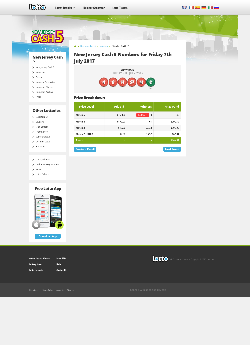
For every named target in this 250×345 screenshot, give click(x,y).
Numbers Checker (45, 87)
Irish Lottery (42, 127)
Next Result (172, 149)
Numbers (40, 72)
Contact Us (61, 270)
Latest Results (65, 8)
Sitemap (70, 290)
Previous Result (85, 149)
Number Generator (94, 8)
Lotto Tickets (120, 8)
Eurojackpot (42, 117)
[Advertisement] (125, 321)
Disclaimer (33, 290)
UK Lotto (40, 122)
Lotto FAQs (61, 258)
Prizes (39, 77)
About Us (60, 290)
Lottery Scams (35, 264)
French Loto (42, 131)
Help (58, 264)
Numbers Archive (44, 92)
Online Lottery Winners (47, 164)
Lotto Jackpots (43, 159)
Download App (48, 236)
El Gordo (40, 146)
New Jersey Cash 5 (45, 67)
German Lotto (43, 141)
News (38, 169)
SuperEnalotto (43, 136)
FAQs (38, 97)
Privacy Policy (47, 290)
